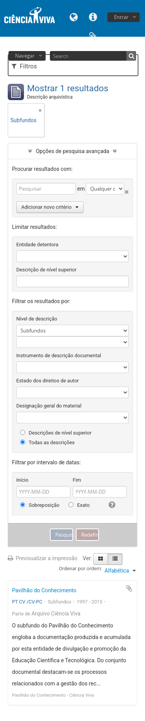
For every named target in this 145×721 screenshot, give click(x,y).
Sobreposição (40, 505)
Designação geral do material (49, 406)
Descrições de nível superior (56, 433)
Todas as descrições (47, 442)
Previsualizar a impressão (42, 558)
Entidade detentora (37, 244)
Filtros (24, 66)
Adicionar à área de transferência (129, 588)
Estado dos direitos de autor (47, 381)
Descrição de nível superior (46, 270)
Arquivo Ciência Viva (55, 613)
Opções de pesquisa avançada (72, 151)
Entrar (121, 17)
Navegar (24, 55)
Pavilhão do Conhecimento (44, 590)
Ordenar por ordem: (80, 568)
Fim (77, 480)
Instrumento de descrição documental (58, 355)
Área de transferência (93, 35)
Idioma (74, 16)
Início (22, 480)
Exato (79, 505)
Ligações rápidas (93, 16)
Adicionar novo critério (49, 207)
